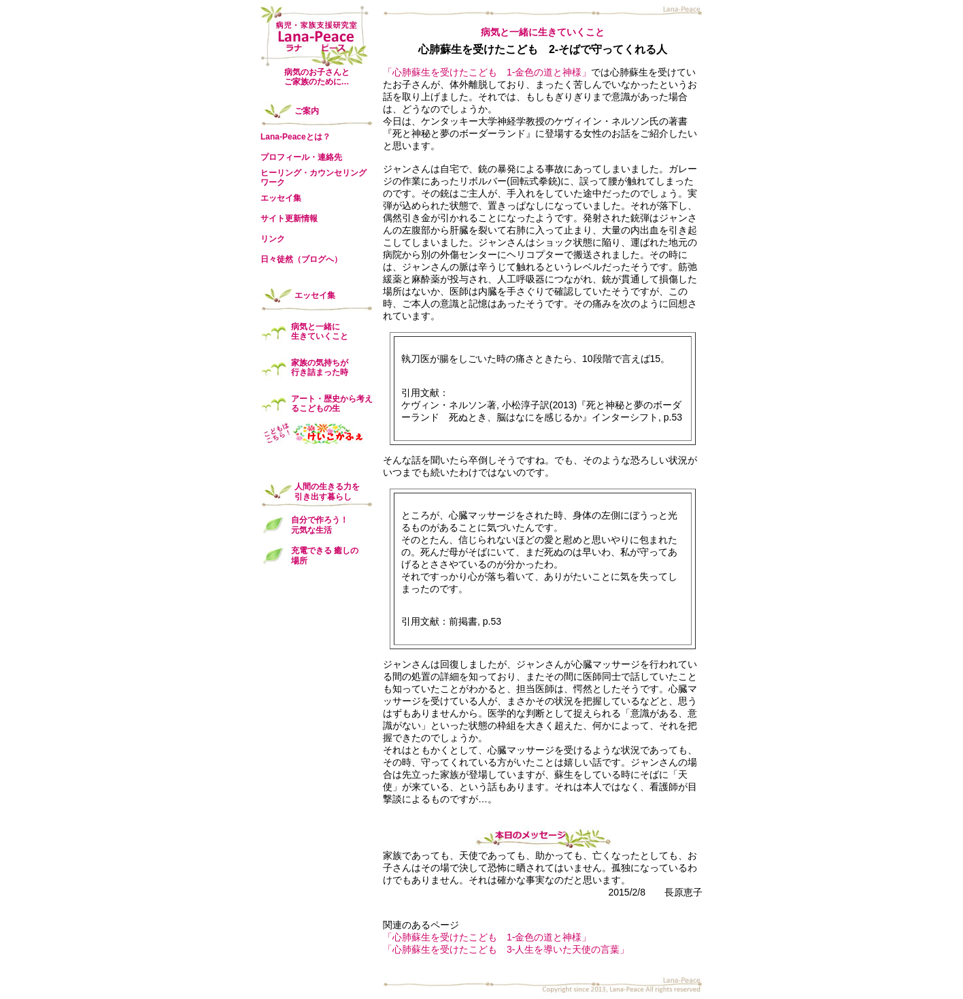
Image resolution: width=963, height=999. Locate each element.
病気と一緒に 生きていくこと (319, 331)
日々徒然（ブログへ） (301, 259)
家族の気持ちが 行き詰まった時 (319, 367)
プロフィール (284, 157)
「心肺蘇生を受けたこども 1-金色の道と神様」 (487, 72)
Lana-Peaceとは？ (295, 137)
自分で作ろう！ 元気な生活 (319, 524)
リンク (272, 239)
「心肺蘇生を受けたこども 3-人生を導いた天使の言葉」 (506, 949)
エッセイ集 (280, 198)
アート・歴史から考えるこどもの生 (332, 403)
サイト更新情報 (289, 218)
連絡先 (330, 157)
